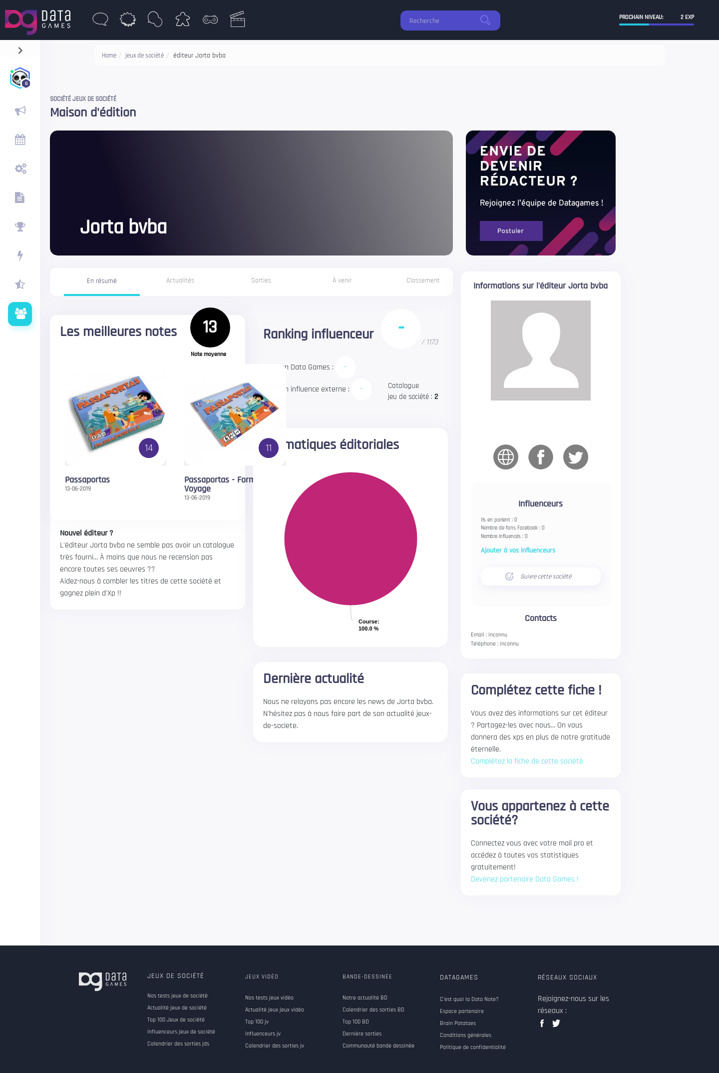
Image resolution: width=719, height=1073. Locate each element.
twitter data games (556, 1026)
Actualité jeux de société (177, 1008)
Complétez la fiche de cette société (527, 761)
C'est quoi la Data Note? (469, 999)
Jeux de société (175, 976)
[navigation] (20, 48)
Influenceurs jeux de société (181, 1032)
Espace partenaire (462, 1011)
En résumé (102, 281)
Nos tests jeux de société (177, 996)
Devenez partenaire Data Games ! (525, 879)
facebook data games (544, 1026)
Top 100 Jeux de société (176, 1020)
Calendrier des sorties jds (178, 1044)
